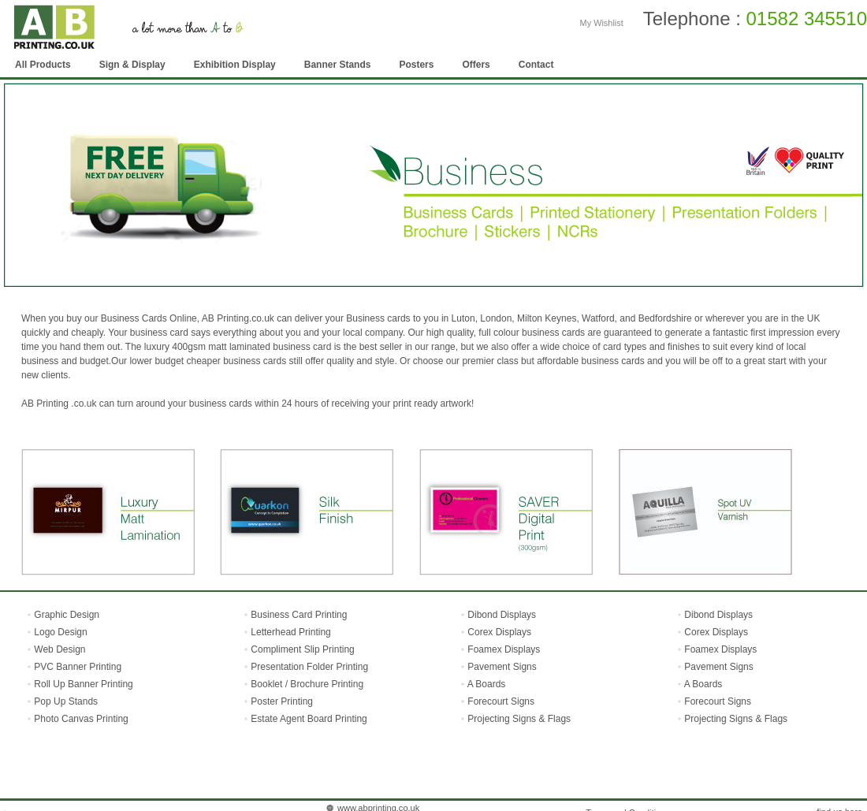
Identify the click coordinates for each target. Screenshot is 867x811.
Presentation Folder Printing (309, 666)
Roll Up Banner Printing (82, 684)
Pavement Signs (501, 666)
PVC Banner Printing (76, 666)
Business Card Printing (297, 614)
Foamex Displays (503, 649)
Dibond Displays (501, 614)
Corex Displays (499, 632)
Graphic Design (65, 614)
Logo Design (59, 632)
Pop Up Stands (65, 701)
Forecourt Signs (500, 701)
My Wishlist (601, 23)
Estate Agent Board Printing (309, 718)
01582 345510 (807, 18)
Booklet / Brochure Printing (307, 684)
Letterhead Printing (290, 632)
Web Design (58, 649)
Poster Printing (282, 701)
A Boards (486, 684)
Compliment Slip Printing (302, 649)
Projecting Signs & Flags (519, 718)
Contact (536, 64)
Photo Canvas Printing (80, 718)
